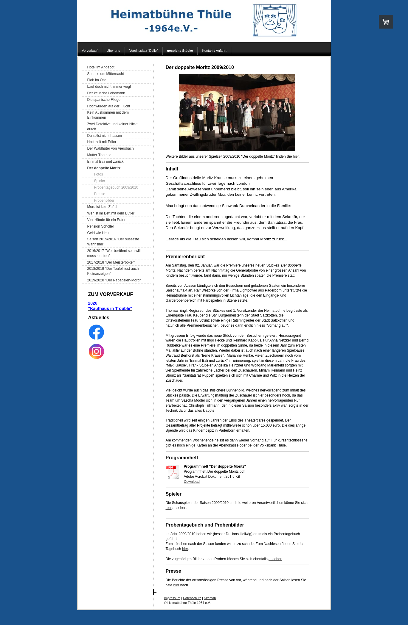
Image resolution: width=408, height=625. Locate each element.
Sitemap (210, 598)
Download (192, 482)
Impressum (172, 598)
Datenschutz (192, 598)
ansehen (275, 559)
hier (296, 156)
